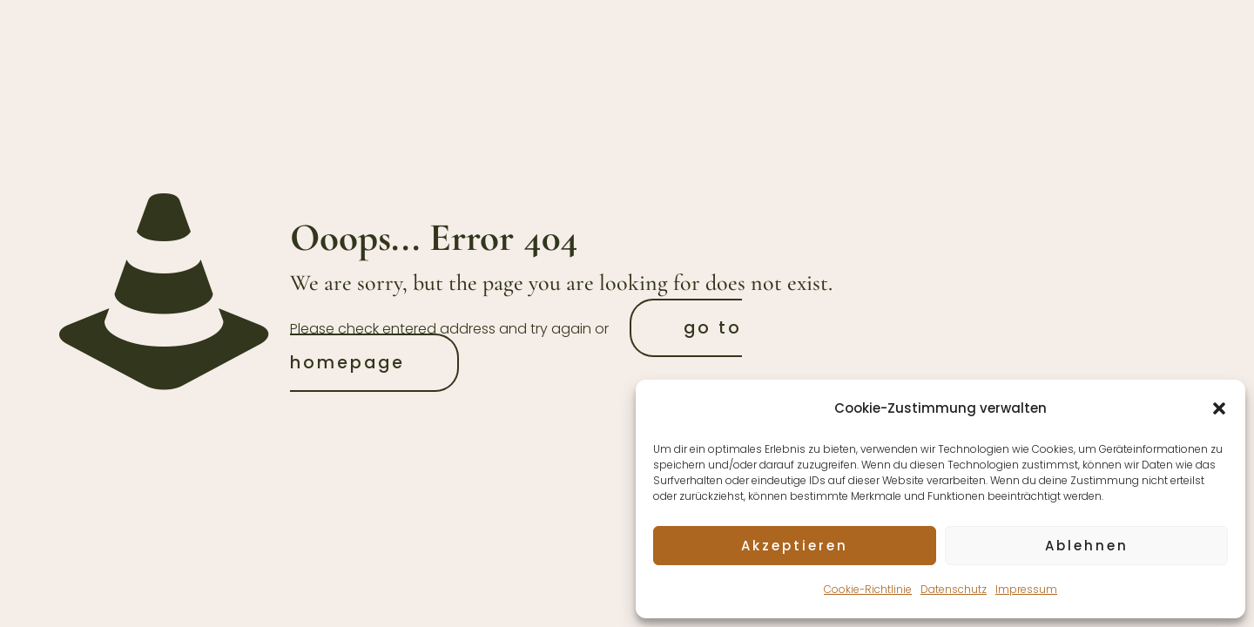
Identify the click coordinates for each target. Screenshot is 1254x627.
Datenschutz (953, 589)
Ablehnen (1087, 545)
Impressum (1026, 589)
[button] (1219, 408)
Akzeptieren (794, 545)
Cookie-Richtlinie (868, 589)
